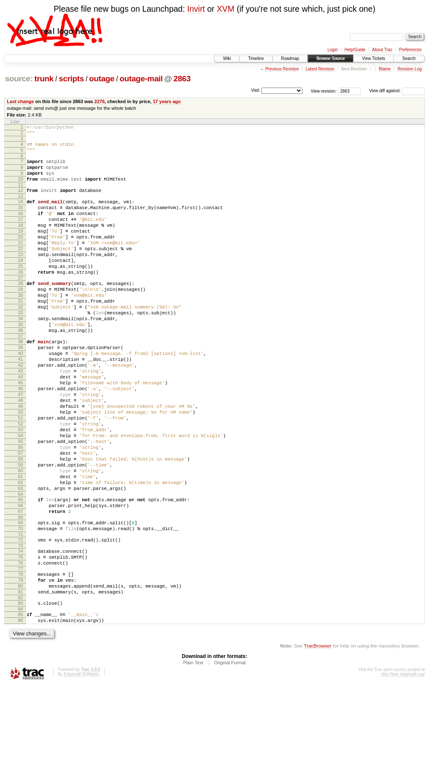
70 (20, 605)
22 (20, 269)
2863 (182, 78)
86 (20, 710)
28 (20, 310)
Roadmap (290, 58)
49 (20, 458)
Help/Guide (354, 49)
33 (20, 346)
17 (20, 234)
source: (19, 78)
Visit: (255, 90)
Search (409, 58)
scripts (71, 78)
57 (20, 515)
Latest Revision (319, 69)
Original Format (230, 754)
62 (20, 551)
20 (20, 255)
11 (20, 194)
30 (20, 325)
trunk (44, 78)
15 (20, 220)
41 (20, 401)
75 (20, 637)
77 (20, 651)
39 (20, 387)
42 (20, 409)
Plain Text (193, 754)
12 (20, 200)
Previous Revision (282, 69)
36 (20, 367)
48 (20, 451)
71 (20, 612)
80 (20, 671)
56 (20, 508)
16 (20, 227)
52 (20, 480)
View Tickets (373, 58)
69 (20, 598)
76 (20, 644)
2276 (99, 101)
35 (20, 360)
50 (20, 466)
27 (20, 305)
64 (20, 565)
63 (20, 558)
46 (20, 437)
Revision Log (410, 69)
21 (20, 262)
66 (20, 578)
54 (20, 494)
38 (20, 380)
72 (20, 617)
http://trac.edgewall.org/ (403, 766)
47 (20, 444)
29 (20, 318)
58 (20, 523)
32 (20, 339)
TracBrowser (317, 737)
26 (20, 298)
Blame (384, 69)
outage (101, 78)
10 (20, 187)
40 (20, 394)
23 (20, 277)
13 (20, 207)
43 (20, 416)
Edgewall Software (81, 766)
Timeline (256, 58)
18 (20, 241)
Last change (20, 101)
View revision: (324, 90)
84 (20, 698)
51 (20, 473)
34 (20, 353)
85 (20, 703)
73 (20, 624)
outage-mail (141, 78)
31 (20, 332)
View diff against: (397, 90)
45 (20, 430)
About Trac (382, 49)
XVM (225, 8)
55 (20, 501)
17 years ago (167, 101)
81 (20, 678)
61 (20, 544)
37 (20, 375)
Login (333, 49)
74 (20, 630)
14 (20, 212)
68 (20, 592)
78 (20, 657)
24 (20, 284)
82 (20, 685)
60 (20, 537)
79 (20, 664)
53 (20, 487)
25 (20, 291)
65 (20, 571)
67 (20, 585)
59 (20, 530)
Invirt (196, 8)
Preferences (410, 49)
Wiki (227, 58)
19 (20, 248)
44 (20, 423)
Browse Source (330, 58)
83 (20, 691)
